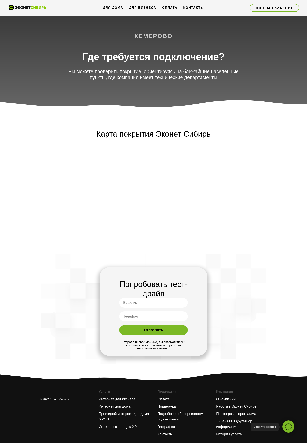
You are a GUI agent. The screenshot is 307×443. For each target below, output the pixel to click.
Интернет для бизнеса (117, 399)
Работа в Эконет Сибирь (236, 406)
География (166, 427)
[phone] (153, 316)
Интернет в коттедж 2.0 (118, 427)
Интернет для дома (114, 406)
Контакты (193, 7)
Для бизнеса (142, 7)
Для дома (113, 7)
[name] (153, 303)
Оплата (169, 7)
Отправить (153, 330)
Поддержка (166, 406)
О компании (226, 399)
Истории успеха (229, 434)
